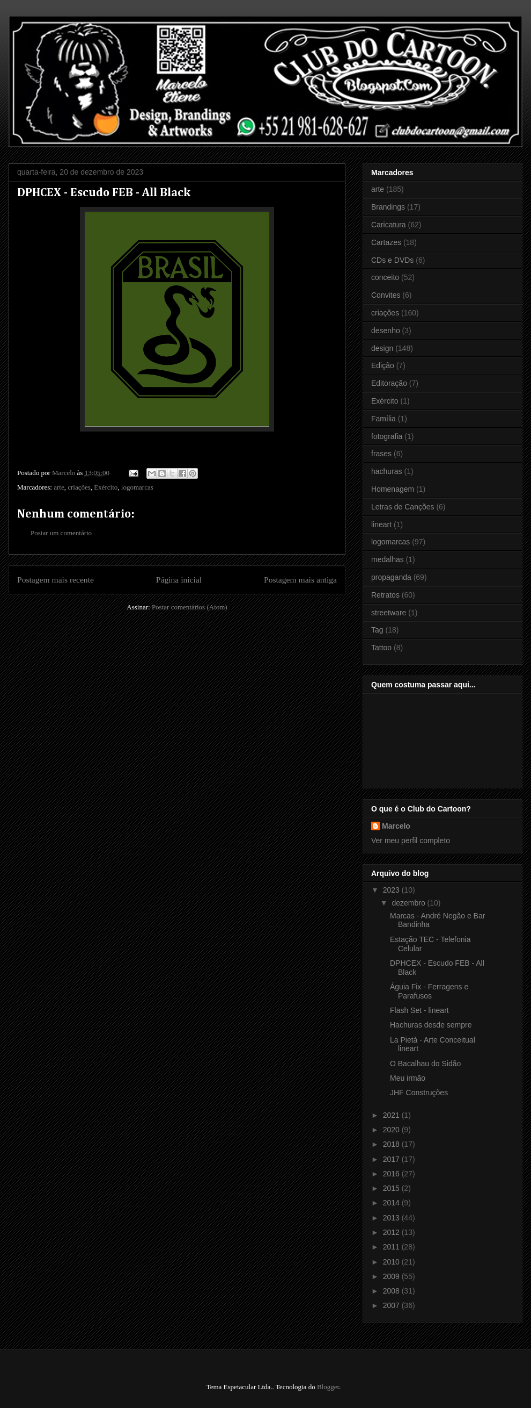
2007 (392, 1305)
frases (381, 453)
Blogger (328, 1387)
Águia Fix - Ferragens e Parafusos (429, 991)
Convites (385, 295)
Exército (105, 487)
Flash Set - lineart (419, 1010)
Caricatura (388, 224)
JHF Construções (419, 1092)
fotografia (386, 436)
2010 (392, 1262)
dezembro (409, 903)
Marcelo (396, 826)
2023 (392, 890)
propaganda (391, 577)
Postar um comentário (61, 533)
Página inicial (179, 579)
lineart (381, 524)
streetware (388, 612)
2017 (392, 1159)
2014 (392, 1202)
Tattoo (381, 647)
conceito (385, 277)
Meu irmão (407, 1078)
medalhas (387, 559)
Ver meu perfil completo (410, 840)
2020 (392, 1129)
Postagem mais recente (55, 579)
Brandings (388, 207)
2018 (392, 1144)
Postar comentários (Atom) (189, 607)
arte (59, 487)
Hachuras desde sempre (431, 1025)
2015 (392, 1188)
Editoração (389, 383)
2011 (392, 1246)
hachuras (386, 471)
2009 (392, 1276)
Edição (382, 365)
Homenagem (392, 489)
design (382, 348)
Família (383, 418)
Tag (377, 630)
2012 (392, 1232)
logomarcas (137, 487)
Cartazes (386, 242)
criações (79, 487)
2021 (392, 1115)
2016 (392, 1173)
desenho (385, 330)
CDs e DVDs (392, 260)
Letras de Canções (402, 506)
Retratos (385, 595)
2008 (392, 1291)
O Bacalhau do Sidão (425, 1063)
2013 (392, 1217)
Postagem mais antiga (300, 579)
